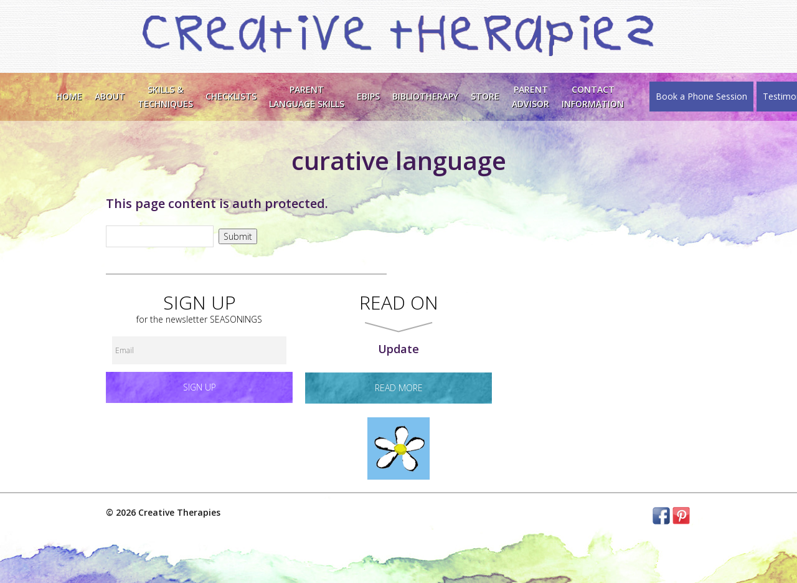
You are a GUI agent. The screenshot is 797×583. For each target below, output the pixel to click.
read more (399, 388)
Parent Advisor (530, 96)
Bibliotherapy (425, 96)
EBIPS (368, 96)
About (110, 96)
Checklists (231, 96)
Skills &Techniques (165, 96)
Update (398, 348)
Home (69, 96)
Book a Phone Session (701, 96)
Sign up (199, 387)
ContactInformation (593, 96)
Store (485, 96)
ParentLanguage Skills (306, 96)
